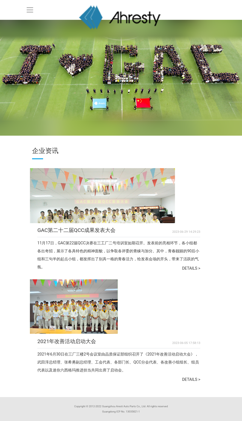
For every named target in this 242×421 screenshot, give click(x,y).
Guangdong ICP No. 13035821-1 (121, 411)
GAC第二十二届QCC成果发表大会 (76, 230)
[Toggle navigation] (30, 9)
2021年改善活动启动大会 (66, 341)
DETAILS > (191, 268)
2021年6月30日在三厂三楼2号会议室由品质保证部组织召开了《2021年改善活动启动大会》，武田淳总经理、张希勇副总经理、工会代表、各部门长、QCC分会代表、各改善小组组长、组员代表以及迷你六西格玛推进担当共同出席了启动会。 (118, 362)
